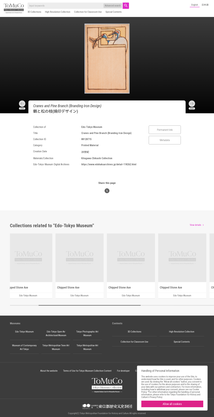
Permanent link (165, 129)
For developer (123, 370)
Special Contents (114, 11)
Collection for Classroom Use (88, 11)
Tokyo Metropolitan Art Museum (87, 347)
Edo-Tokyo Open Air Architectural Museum (56, 333)
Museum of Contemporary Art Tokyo (24, 347)
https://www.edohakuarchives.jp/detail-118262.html (108, 164)
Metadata (165, 140)
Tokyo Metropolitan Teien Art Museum (56, 347)
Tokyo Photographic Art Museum (87, 333)
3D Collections (34, 11)
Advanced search (113, 5)
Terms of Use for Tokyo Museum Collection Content (87, 370)
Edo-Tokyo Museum (24, 331)
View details (195, 225)
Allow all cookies (172, 404)
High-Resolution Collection (57, 11)
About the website (49, 370)
